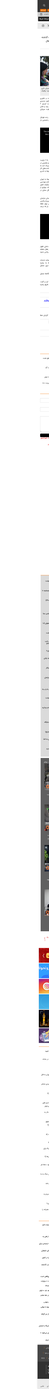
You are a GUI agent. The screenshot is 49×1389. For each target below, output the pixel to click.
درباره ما (40, 1348)
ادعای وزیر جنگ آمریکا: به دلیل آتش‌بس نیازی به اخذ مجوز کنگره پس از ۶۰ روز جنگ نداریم (24, 740)
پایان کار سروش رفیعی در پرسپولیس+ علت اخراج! (25, 731)
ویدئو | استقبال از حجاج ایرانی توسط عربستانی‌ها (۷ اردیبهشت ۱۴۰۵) (26, 1158)
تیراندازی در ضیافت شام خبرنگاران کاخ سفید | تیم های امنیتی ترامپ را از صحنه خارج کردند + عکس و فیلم (24, 1104)
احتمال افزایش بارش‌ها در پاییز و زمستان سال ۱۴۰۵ (26, 1285)
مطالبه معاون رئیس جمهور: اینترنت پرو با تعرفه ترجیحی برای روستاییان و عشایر (24, 1244)
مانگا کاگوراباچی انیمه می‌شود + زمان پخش (29, 1271)
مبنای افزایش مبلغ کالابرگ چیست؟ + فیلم (29, 1188)
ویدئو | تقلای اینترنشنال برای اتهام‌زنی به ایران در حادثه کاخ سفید (25, 1061)
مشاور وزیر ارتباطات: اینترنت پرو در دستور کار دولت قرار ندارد (25, 1226)
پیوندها (19, 1353)
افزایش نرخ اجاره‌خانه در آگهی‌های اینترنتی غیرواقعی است (23, 1276)
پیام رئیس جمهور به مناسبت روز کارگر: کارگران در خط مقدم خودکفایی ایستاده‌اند (24, 1296)
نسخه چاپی (43, 346)
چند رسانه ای (13, 1386)
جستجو (13, 1358)
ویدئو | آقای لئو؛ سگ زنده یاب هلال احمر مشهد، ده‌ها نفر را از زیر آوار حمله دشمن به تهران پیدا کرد (24, 1166)
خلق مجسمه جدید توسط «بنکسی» (32, 1321)
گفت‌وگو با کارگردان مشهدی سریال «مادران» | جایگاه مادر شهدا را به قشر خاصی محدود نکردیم (25, 723)
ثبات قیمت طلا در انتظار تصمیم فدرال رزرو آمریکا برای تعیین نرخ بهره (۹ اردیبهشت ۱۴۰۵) (24, 1150)
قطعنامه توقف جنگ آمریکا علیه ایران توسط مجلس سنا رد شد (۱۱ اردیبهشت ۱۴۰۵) (24, 614)
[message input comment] (25, 424)
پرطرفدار (28, 1045)
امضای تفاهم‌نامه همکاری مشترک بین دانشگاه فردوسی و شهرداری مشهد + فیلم (26, 922)
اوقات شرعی (41, 1358)
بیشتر (7, 761)
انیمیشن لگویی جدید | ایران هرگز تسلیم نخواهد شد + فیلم (24, 1290)
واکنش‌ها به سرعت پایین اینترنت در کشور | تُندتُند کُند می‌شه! (26, 369)
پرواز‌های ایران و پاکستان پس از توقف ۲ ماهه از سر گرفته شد (25, 1315)
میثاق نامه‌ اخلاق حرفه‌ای (16, 1348)
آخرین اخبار (42, 1386)
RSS (5, 1358)
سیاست (43, 31)
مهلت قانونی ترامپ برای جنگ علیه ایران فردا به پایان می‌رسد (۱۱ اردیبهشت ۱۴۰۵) (24, 659)
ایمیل (45, 405)
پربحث (39, 1045)
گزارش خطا (6, 315)
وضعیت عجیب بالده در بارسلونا (32, 714)
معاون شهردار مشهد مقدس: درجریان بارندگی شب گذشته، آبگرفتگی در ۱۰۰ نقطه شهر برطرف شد (25, 1266)
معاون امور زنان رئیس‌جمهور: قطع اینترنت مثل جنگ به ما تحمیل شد (23, 1176)
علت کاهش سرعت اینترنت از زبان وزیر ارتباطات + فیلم (26, 377)
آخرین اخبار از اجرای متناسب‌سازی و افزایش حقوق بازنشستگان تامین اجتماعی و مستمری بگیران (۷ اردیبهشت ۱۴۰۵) (25, 1125)
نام (46, 396)
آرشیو (27, 1353)
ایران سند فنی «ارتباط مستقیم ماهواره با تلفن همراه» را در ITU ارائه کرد (24, 1211)
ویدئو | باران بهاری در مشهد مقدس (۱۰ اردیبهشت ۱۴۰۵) (26, 699)
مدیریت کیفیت (37, 1353)
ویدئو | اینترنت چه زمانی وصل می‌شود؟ (30, 606)
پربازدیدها (33, 1386)
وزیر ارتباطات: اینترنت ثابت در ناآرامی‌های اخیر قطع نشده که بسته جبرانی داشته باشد (25, 360)
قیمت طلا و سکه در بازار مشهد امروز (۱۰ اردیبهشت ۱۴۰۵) (25, 582)
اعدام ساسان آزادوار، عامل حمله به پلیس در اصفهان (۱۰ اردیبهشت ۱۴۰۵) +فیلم (24, 624)
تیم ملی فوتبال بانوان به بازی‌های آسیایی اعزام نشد (25, 1183)
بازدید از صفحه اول (40, 341)
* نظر (25, 415)
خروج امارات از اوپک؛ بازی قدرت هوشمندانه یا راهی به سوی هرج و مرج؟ (25, 1237)
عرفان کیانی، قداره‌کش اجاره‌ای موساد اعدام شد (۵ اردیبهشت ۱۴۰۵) (25, 1136)
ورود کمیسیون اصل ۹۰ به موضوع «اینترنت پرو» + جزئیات (23, 1281)
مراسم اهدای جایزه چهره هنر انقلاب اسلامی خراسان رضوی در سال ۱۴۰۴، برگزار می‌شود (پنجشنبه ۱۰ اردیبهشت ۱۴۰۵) (25, 680)
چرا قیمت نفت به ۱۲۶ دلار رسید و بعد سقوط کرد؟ (26, 651)
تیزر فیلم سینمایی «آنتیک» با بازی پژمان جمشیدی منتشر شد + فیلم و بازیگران (23, 1086)
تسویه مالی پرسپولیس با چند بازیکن (31, 1231)
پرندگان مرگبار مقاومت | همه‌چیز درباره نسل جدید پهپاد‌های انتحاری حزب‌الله (26, 750)
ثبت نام (6, 10)
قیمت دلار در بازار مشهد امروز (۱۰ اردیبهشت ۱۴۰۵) (25, 600)
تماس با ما (30, 1348)
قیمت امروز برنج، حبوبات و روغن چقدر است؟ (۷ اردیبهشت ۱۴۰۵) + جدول (26, 1095)
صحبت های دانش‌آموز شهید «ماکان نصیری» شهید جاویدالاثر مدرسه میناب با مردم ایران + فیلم (26, 1053)
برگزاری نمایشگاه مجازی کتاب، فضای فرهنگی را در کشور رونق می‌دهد (25, 1259)
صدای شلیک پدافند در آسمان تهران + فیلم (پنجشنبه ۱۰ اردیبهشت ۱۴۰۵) (24, 591)
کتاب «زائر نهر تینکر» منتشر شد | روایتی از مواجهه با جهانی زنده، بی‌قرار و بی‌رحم (24, 1308)
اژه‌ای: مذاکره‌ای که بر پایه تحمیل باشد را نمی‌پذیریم (26, 1340)
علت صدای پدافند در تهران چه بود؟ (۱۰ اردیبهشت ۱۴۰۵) (26, 634)
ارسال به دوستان (18, 341)
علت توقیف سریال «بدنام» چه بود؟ (31, 1068)
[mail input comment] (25, 409)
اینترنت (43, 326)
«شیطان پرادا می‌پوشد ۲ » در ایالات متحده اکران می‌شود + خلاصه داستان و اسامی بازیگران (24, 1334)
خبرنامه (21, 346)
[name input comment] (25, 400)
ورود (12, 10)
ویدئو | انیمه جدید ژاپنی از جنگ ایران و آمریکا (28, 1142)
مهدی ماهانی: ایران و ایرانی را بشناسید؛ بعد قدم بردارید (24, 707)
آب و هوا (10, 1353)
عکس (5, 1386)
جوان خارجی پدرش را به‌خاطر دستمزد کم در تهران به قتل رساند (23, 1076)
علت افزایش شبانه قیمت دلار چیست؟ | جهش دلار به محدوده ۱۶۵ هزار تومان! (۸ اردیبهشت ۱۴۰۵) (25, 1114)
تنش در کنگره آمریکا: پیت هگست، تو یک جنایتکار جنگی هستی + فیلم (25, 669)
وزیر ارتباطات (17, 321)
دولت (34, 31)
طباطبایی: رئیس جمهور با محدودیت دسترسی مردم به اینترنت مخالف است (24, 1196)
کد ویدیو (20, 155)
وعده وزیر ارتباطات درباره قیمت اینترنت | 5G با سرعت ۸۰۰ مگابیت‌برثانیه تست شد (25, 385)
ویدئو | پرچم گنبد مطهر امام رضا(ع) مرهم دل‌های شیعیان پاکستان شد (25, 1251)
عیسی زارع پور (32, 321)
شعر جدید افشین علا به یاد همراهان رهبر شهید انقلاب (25, 1302)
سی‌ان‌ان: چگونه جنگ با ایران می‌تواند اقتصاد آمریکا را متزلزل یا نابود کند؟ (23, 1327)
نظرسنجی (22, 1358)
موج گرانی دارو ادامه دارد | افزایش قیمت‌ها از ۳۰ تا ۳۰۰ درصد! (24, 690)
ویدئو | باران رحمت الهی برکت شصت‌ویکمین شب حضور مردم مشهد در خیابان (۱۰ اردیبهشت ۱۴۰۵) (26, 642)
